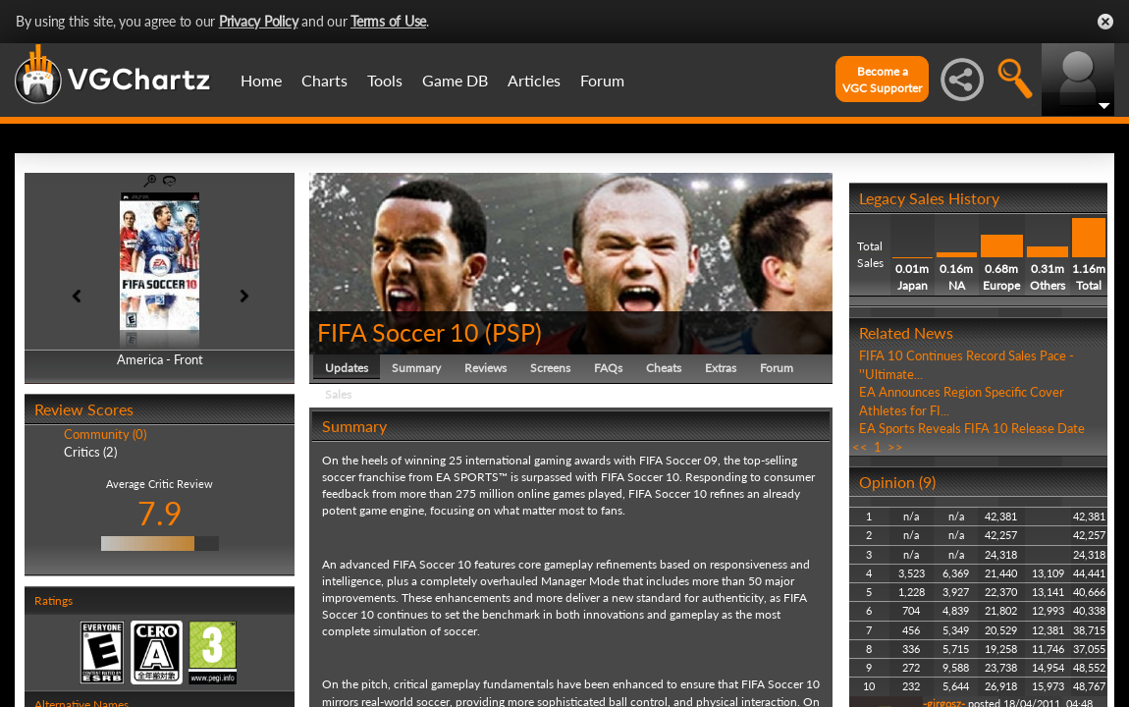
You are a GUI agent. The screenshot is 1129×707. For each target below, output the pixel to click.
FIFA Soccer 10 (398, 332)
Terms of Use (388, 21)
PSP (513, 332)
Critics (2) (90, 452)
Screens (550, 367)
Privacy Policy (258, 21)
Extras (720, 367)
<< (860, 447)
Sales (338, 394)
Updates (346, 367)
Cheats (663, 367)
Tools (385, 80)
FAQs (608, 367)
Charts (324, 80)
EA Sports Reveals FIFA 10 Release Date (972, 428)
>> (895, 447)
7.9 (160, 513)
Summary (416, 367)
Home (261, 80)
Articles (534, 80)
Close (1105, 21)
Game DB (455, 80)
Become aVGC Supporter (882, 79)
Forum (602, 80)
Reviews (485, 367)
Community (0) (105, 434)
